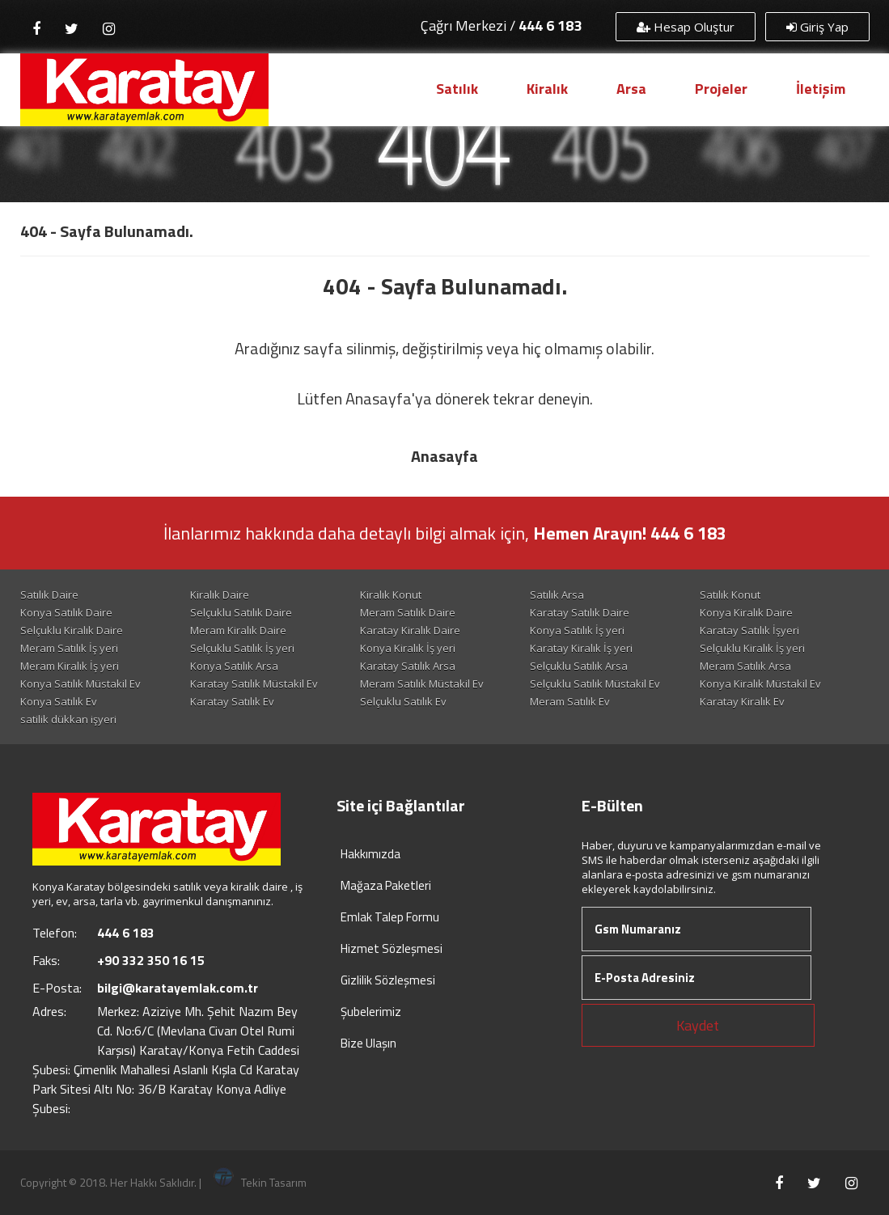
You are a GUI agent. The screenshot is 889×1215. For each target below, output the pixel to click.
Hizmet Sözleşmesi (391, 948)
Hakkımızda (370, 854)
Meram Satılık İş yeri (69, 648)
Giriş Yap (817, 27)
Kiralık (547, 88)
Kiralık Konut (390, 594)
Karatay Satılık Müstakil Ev (254, 683)
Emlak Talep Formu (390, 917)
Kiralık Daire (219, 594)
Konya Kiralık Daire (746, 612)
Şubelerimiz (371, 1011)
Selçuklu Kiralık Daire (71, 630)
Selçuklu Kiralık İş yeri (752, 648)
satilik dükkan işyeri (68, 719)
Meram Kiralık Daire (238, 630)
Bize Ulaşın (368, 1043)
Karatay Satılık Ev (232, 701)
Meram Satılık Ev (570, 701)
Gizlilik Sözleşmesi (388, 980)
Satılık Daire (49, 594)
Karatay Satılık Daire (579, 612)
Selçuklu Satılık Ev (403, 701)
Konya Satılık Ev (58, 701)
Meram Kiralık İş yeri (69, 665)
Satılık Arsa (557, 594)
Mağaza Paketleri (386, 885)
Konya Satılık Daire (66, 612)
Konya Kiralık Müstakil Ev (760, 683)
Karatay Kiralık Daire (410, 630)
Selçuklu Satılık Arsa (579, 665)
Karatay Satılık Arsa (407, 665)
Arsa (631, 88)
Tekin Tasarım (260, 1182)
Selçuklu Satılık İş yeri (242, 648)
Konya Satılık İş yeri (577, 630)
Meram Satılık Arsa (745, 665)
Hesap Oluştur (685, 27)
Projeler (721, 88)
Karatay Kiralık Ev (742, 701)
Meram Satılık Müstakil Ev (422, 683)
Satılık (457, 88)
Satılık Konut (730, 594)
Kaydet (697, 1025)
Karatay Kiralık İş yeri (581, 648)
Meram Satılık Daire (407, 612)
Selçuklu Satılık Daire (241, 612)
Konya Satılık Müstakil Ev (80, 683)
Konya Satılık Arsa (234, 665)
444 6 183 (550, 25)
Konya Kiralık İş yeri (407, 648)
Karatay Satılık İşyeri (749, 630)
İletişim (820, 88)
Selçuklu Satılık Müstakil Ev (595, 683)
